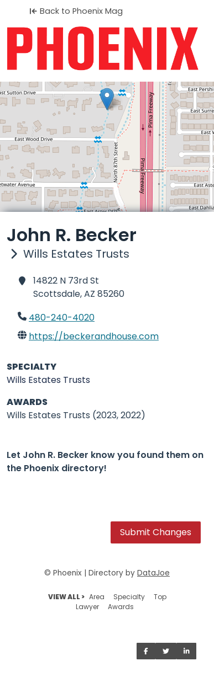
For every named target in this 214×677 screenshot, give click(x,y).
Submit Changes (155, 532)
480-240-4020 (62, 317)
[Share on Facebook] (146, 651)
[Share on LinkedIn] (186, 651)
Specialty (129, 596)
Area (97, 596)
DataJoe (153, 573)
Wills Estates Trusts (48, 380)
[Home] (107, 48)
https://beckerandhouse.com (94, 336)
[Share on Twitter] (165, 651)
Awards (121, 606)
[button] (107, 99)
